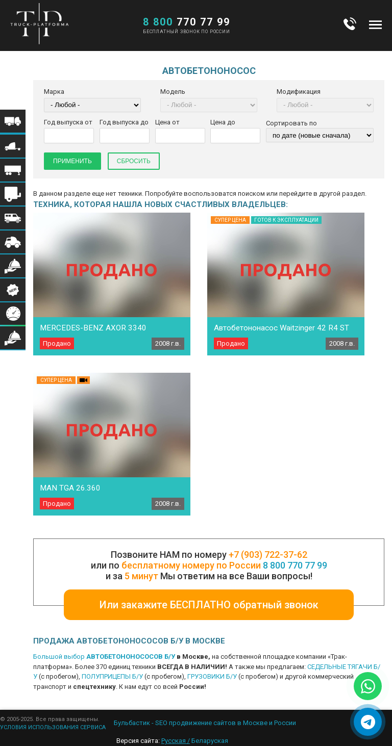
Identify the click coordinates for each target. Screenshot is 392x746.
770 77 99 (186, 22)
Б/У (169, 656)
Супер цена (230, 220)
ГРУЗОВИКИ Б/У (212, 676)
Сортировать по (291, 123)
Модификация (299, 91)
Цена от (167, 122)
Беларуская (209, 740)
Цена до (222, 122)
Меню (375, 24)
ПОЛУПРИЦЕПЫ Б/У (112, 676)
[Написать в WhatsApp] (368, 686)
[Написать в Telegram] (368, 722)
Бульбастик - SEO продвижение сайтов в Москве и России (205, 723)
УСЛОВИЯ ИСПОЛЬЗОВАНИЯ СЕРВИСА (53, 727)
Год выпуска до (124, 122)
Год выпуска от (68, 122)
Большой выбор (59, 656)
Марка (54, 91)
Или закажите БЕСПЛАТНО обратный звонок (209, 605)
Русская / (175, 740)
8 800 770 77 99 (295, 565)
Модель (172, 91)
